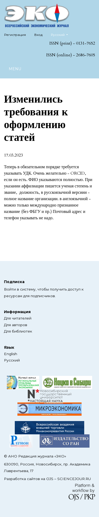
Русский (61, 34)
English (10, 354)
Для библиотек (18, 331)
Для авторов (15, 325)
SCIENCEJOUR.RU (74, 479)
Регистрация (15, 35)
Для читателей (17, 318)
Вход (38, 35)
